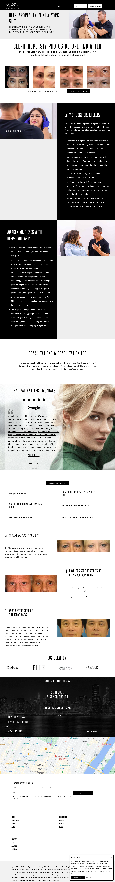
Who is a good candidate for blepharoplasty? (77, 517)
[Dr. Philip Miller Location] (19, 726)
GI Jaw (61, 827)
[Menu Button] (108, 6)
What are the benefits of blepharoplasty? (76, 505)
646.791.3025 (95, 731)
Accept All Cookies (78, 877)
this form (58, 880)
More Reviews (33, 463)
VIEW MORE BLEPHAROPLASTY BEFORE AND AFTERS (43, 91)
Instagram (14, 846)
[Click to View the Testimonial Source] (33, 427)
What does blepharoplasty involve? (21, 517)
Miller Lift (62, 823)
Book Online (15, 849)
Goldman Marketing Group (64, 867)
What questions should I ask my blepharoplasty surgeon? (25, 505)
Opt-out (88, 877)
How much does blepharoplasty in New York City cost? (78, 493)
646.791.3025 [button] (80, 6)
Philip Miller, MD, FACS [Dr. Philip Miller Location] (15, 716)
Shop (13, 842)
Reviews (14, 823)
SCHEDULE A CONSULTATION (78, 91)
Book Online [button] (95, 6)
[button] (58, 7)
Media (13, 827)
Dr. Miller (17, 867)
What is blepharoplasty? (17, 493)
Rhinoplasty (62, 820)
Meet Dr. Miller (15, 820)
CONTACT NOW (57, 715)
